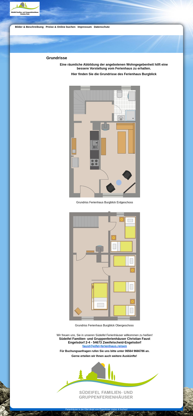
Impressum (85, 26)
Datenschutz (102, 26)
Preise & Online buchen (60, 26)
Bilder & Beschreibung (29, 26)
